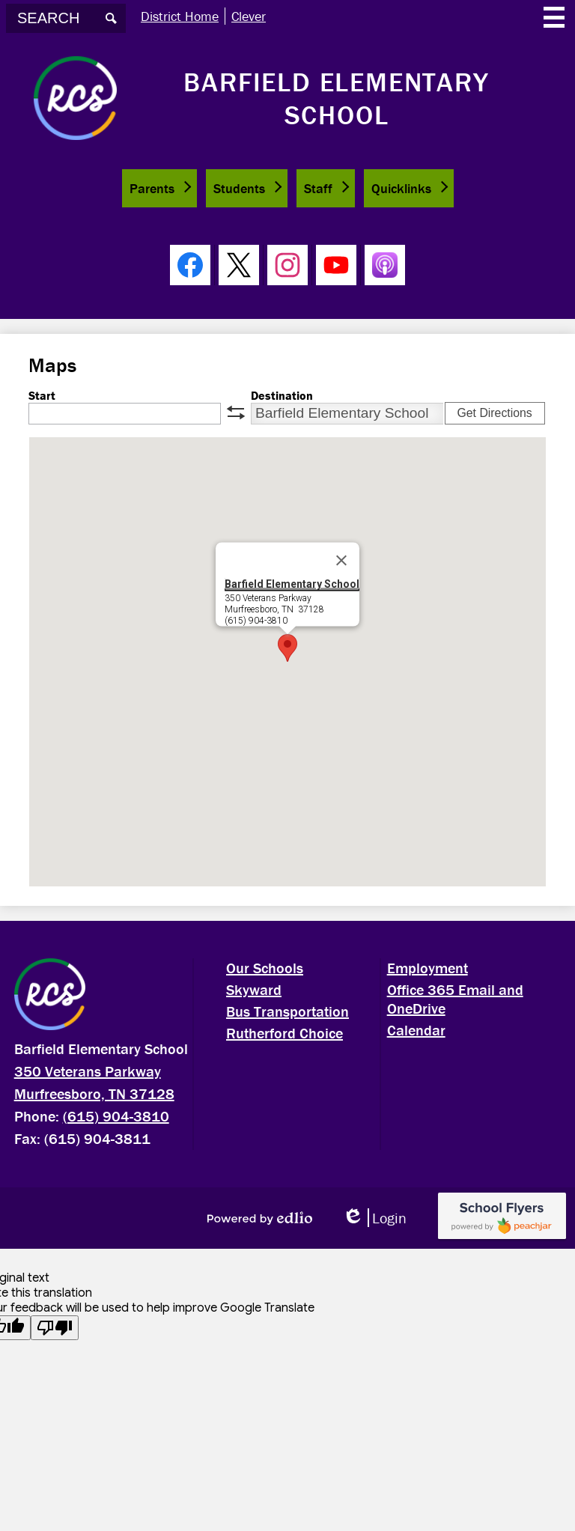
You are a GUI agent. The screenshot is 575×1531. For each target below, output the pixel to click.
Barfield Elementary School (292, 583)
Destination (282, 395)
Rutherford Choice (284, 1032)
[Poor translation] (55, 1327)
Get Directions (494, 413)
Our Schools (264, 967)
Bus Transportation (287, 1011)
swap (235, 412)
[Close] (341, 560)
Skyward (254, 989)
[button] (159, 188)
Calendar (416, 1029)
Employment (427, 967)
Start (41, 395)
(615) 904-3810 (116, 1116)
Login (374, 1217)
